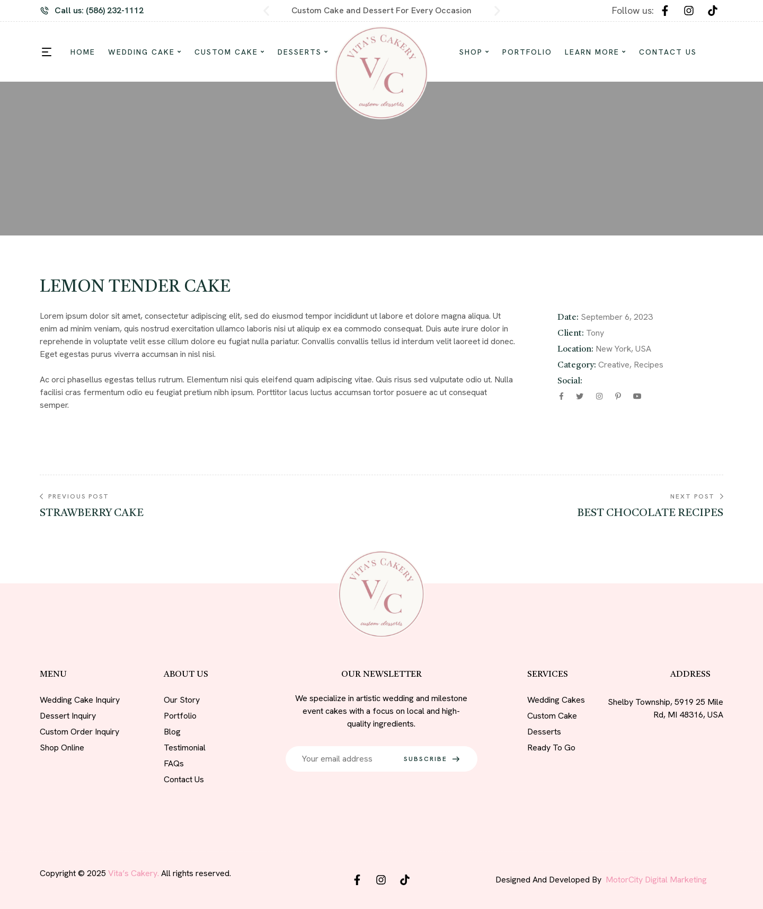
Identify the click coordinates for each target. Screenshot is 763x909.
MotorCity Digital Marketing (656, 879)
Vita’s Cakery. (133, 873)
